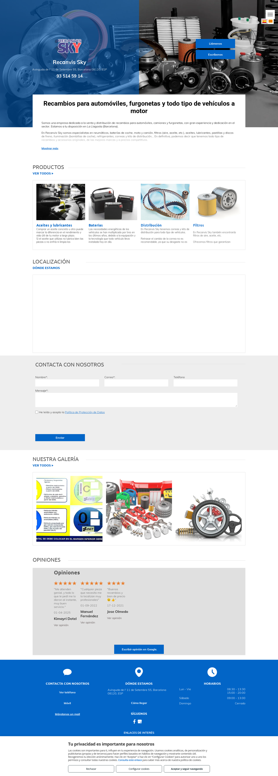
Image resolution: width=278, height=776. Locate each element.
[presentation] (62, 424)
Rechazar (91, 769)
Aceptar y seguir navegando (187, 769)
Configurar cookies (139, 769)
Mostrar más (49, 148)
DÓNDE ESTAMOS (46, 268)
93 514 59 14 (70, 76)
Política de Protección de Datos (85, 412)
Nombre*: (41, 377)
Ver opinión (61, 625)
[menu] (270, 14)
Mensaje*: (41, 390)
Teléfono (179, 377)
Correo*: (109, 377)
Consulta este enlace (130, 760)
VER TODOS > (43, 173)
